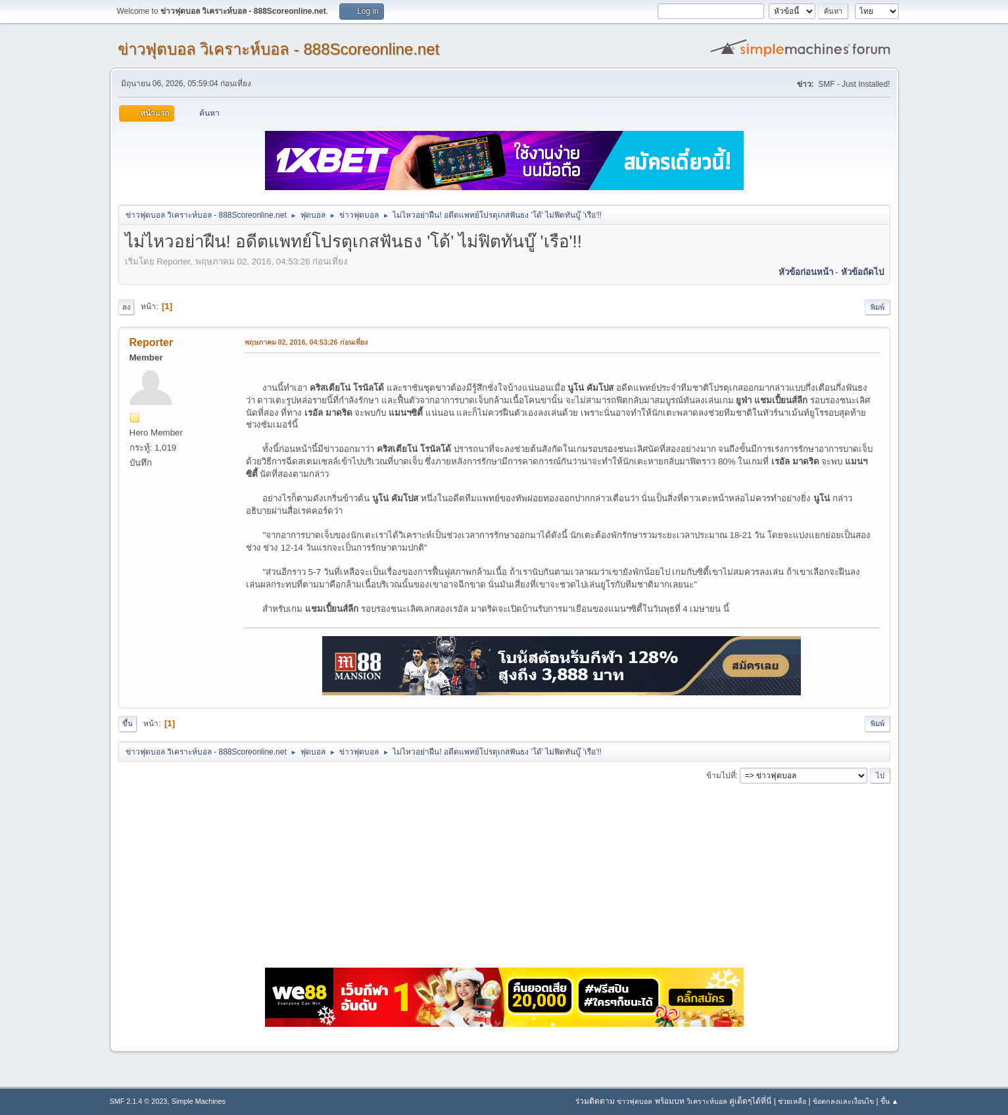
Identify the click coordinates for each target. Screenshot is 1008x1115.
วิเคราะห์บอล (706, 1101)
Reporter (152, 342)
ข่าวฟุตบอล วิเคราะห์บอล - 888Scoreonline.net (279, 49)
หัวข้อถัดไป (862, 272)
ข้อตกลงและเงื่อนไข (843, 1101)
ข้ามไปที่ (721, 775)
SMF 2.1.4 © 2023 (139, 1101)
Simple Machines (199, 1101)
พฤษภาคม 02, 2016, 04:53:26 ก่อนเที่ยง (306, 342)
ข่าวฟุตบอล (634, 1101)
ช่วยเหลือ (792, 1101)
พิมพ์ (877, 307)
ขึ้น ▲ (889, 1101)
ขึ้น (127, 724)
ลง (126, 307)
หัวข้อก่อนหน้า (806, 272)
